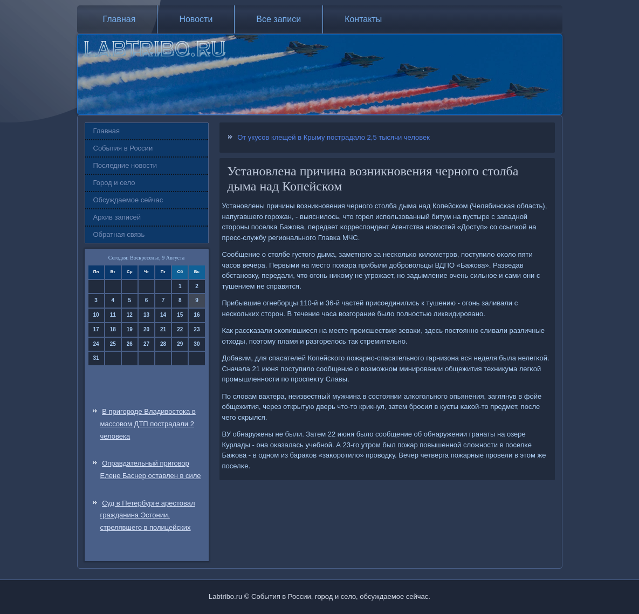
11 (113, 315)
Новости (195, 19)
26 (130, 344)
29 (180, 344)
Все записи (278, 19)
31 (96, 358)
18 (113, 329)
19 (130, 329)
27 (146, 344)
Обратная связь (119, 234)
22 (180, 329)
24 (96, 344)
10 (96, 315)
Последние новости (125, 165)
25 (113, 344)
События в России (123, 148)
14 (163, 315)
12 (130, 315)
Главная (119, 19)
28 (163, 344)
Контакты (363, 19)
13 (146, 315)
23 (197, 329)
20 (146, 329)
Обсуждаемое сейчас (128, 200)
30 (197, 344)
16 (197, 315)
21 (163, 329)
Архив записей (117, 217)
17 (96, 329)
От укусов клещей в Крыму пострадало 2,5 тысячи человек (333, 137)
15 (180, 315)
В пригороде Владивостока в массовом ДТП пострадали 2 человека (148, 423)
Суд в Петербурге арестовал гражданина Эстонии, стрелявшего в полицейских (147, 515)
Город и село (114, 183)
